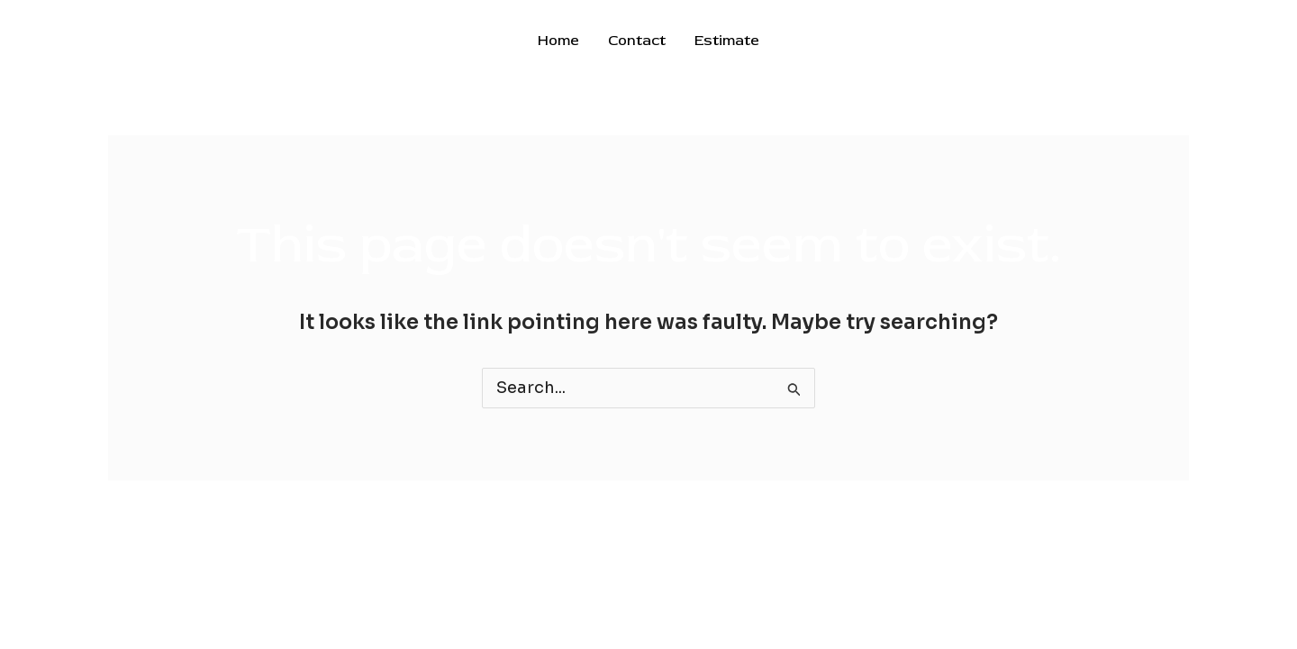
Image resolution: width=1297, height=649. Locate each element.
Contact (637, 41)
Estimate (726, 41)
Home (558, 41)
